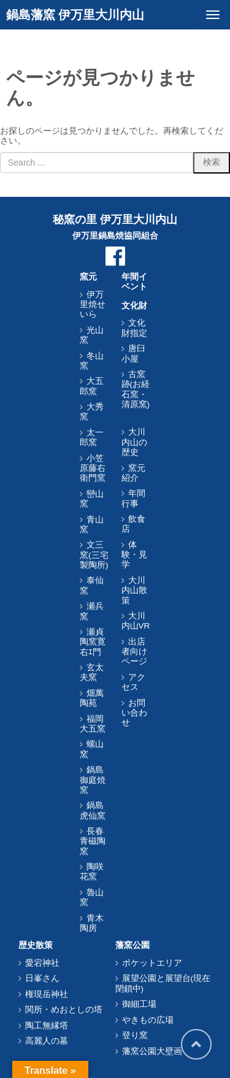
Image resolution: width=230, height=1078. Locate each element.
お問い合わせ (134, 713)
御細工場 (139, 1004)
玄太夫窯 (92, 672)
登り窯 (135, 1035)
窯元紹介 (133, 473)
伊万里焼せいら (92, 304)
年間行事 (133, 498)
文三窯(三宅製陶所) (94, 555)
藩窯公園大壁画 (152, 1051)
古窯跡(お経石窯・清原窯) (135, 389)
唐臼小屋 (133, 353)
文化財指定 (134, 327)
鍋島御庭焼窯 (92, 780)
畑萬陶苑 (92, 698)
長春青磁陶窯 (92, 841)
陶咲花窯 (92, 871)
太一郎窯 (92, 437)
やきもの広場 (148, 1020)
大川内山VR (135, 620)
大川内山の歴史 (134, 442)
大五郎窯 (92, 386)
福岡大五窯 (92, 723)
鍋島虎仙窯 (92, 810)
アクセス (133, 682)
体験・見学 (134, 555)
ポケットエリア (152, 963)
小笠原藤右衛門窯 (92, 468)
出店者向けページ (134, 652)
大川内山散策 (134, 590)
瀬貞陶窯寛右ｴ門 (92, 642)
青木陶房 (92, 923)
